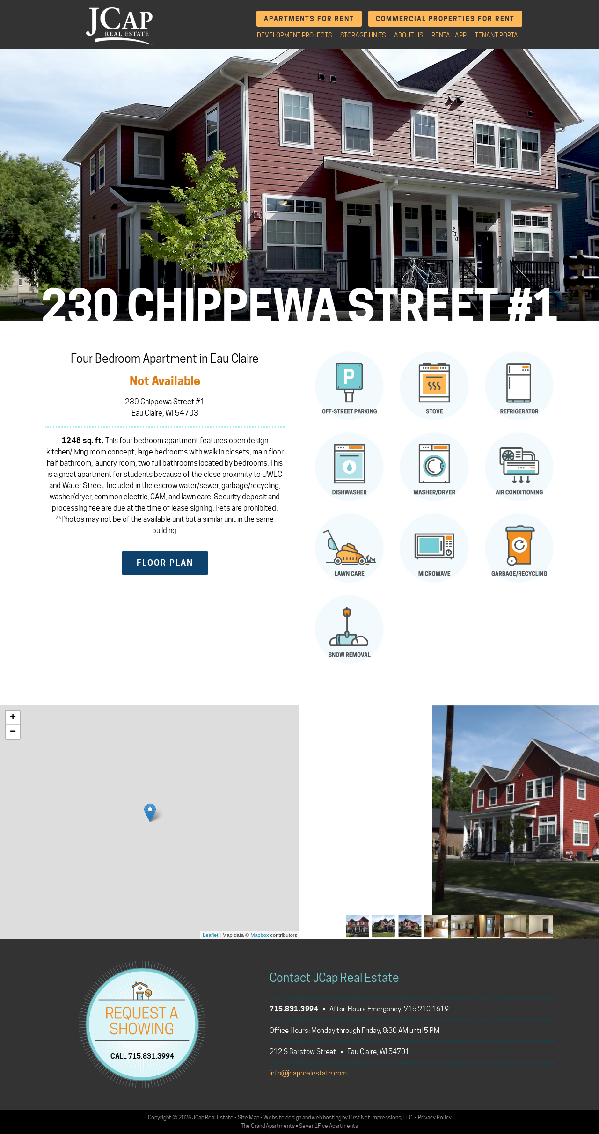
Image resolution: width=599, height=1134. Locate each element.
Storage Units (363, 35)
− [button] (13, 732)
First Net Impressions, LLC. (381, 1117)
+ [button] (13, 718)
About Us (408, 35)
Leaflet (210, 935)
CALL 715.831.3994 (142, 1056)
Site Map (248, 1117)
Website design (282, 1117)
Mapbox (259, 935)
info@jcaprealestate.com (308, 1073)
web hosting (326, 1117)
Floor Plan (165, 563)
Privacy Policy (435, 1117)
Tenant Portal (498, 35)
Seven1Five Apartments (328, 1125)
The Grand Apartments (268, 1125)
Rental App (449, 35)
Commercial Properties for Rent (445, 18)
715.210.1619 (426, 1009)
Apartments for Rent (309, 18)
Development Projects (294, 35)
